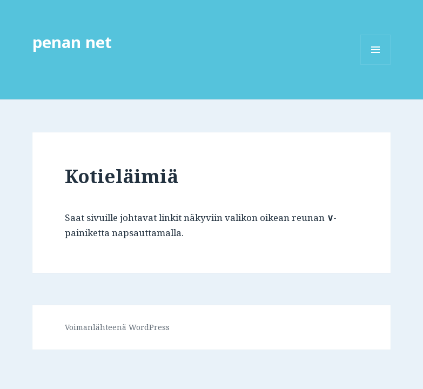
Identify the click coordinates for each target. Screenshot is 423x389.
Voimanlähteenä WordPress (117, 327)
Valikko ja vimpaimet (376, 64)
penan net (72, 41)
